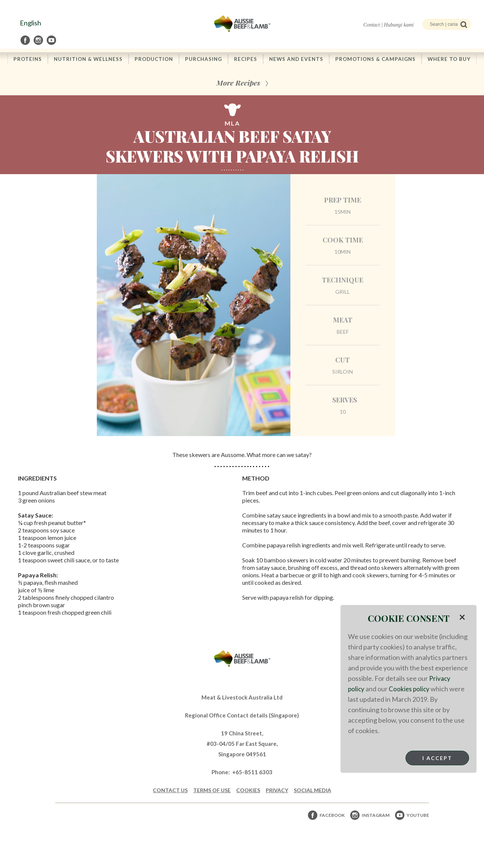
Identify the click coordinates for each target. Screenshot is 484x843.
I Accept (437, 758)
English (30, 23)
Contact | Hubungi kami (388, 25)
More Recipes (238, 83)
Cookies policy (410, 689)
